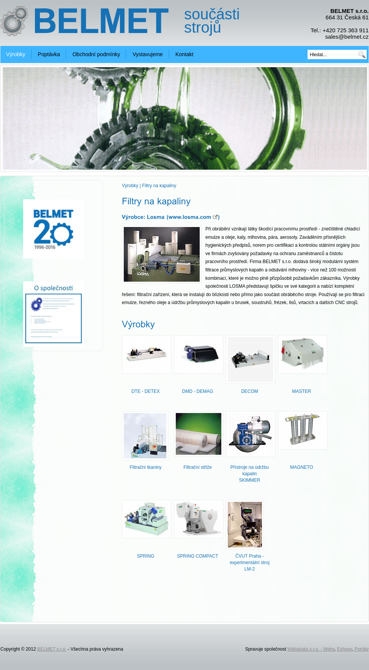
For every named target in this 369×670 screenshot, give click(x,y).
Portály (362, 649)
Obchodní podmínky (96, 54)
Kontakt (184, 54)
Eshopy (344, 649)
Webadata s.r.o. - (305, 649)
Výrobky (15, 54)
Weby (329, 649)
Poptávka (49, 54)
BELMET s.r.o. (51, 649)
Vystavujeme (147, 54)
